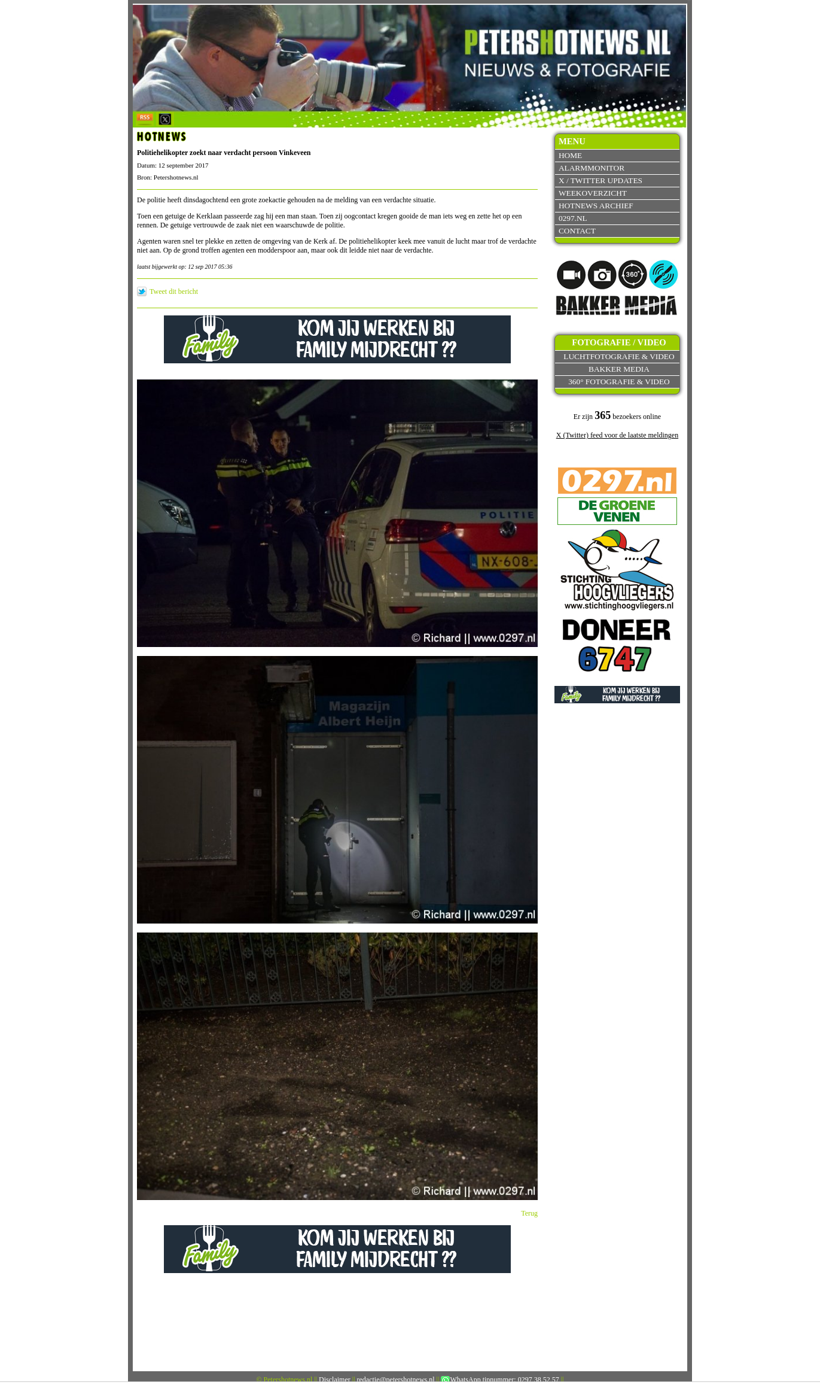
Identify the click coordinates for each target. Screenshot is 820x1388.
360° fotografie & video (619, 381)
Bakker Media (619, 369)
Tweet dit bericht (174, 291)
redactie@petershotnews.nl (396, 1379)
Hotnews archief (596, 205)
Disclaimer (334, 1379)
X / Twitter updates (600, 180)
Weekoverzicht (593, 193)
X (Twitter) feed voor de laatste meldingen (617, 435)
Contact (577, 230)
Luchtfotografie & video (618, 356)
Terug (529, 1213)
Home (570, 155)
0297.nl (573, 218)
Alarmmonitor (591, 167)
